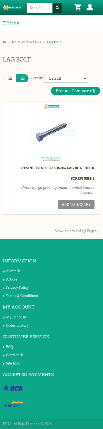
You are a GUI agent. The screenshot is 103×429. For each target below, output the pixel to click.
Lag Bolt (54, 42)
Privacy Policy (16, 287)
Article (10, 279)
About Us (12, 271)
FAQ (8, 347)
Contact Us (13, 355)
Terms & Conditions (20, 296)
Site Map (11, 363)
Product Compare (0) (75, 91)
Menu (11, 23)
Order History (16, 325)
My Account (14, 317)
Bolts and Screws (26, 42)
